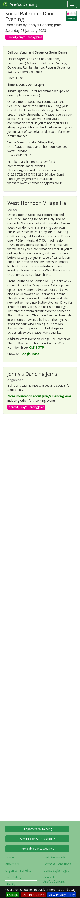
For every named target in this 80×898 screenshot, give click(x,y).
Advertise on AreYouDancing (37, 839)
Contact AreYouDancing (54, 879)
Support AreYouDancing (37, 829)
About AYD (12, 864)
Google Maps (29, 354)
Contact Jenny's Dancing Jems (24, 37)
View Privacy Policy (62, 895)
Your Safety (13, 877)
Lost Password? (54, 857)
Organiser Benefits (18, 870)
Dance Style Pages (56, 870)
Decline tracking (33, 895)
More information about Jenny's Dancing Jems (39, 396)
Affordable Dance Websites (37, 848)
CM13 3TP (36, 347)
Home (9, 857)
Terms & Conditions (57, 864)
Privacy (10, 884)
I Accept (12, 895)
